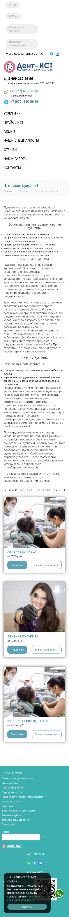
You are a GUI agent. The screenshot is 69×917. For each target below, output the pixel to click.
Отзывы (10, 150)
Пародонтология (12, 792)
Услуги (10, 113)
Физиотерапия (11, 801)
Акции (9, 131)
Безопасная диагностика (17, 778)
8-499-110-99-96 (35, 854)
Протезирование (12, 787)
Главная (8, 191)
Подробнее (17, 565)
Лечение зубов (11, 815)
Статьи (13, 16)
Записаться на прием (46, 565)
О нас (12, 4)
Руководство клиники (16, 29)
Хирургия (7, 806)
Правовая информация (17, 44)
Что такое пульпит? (47, 191)
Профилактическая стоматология (22, 796)
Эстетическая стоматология (19, 810)
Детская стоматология (16, 819)
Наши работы (15, 159)
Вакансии (8, 824)
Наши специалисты (21, 141)
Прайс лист (14, 122)
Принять (27, 906)
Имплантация (10, 783)
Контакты (12, 168)
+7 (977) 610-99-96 (24, 91)
